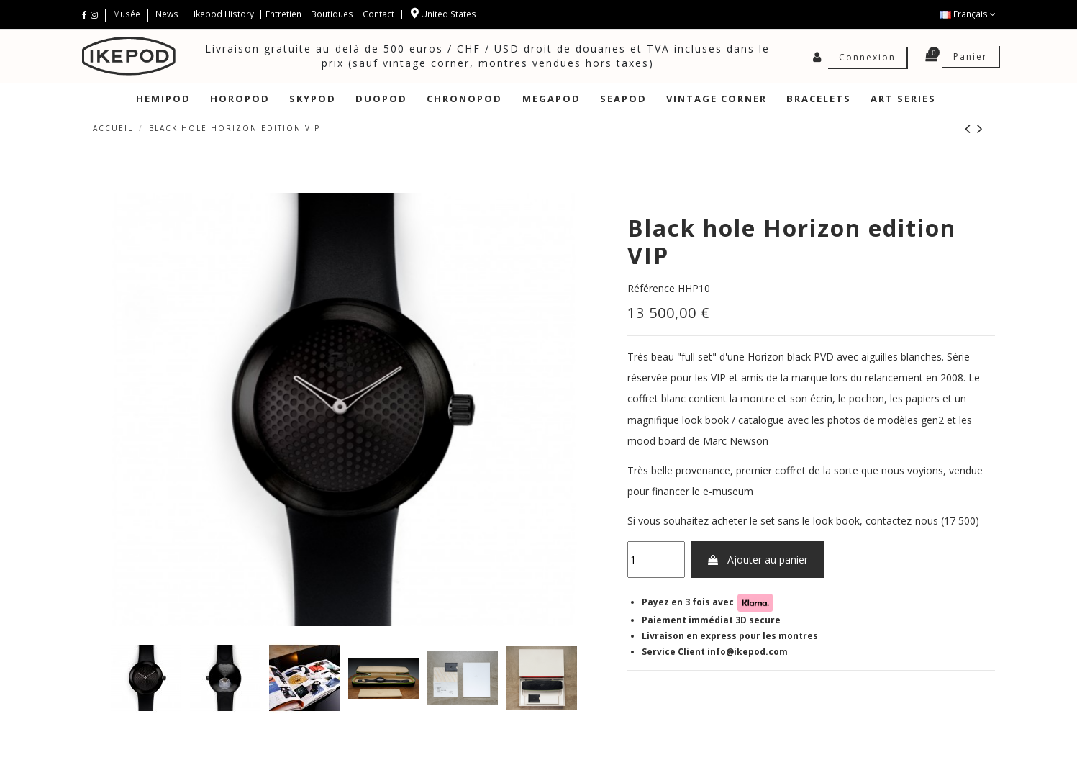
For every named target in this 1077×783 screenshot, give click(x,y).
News (166, 14)
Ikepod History (225, 14)
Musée (127, 14)
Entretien (283, 14)
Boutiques (332, 14)
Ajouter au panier (757, 559)
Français (968, 14)
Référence (651, 288)
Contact (378, 14)
